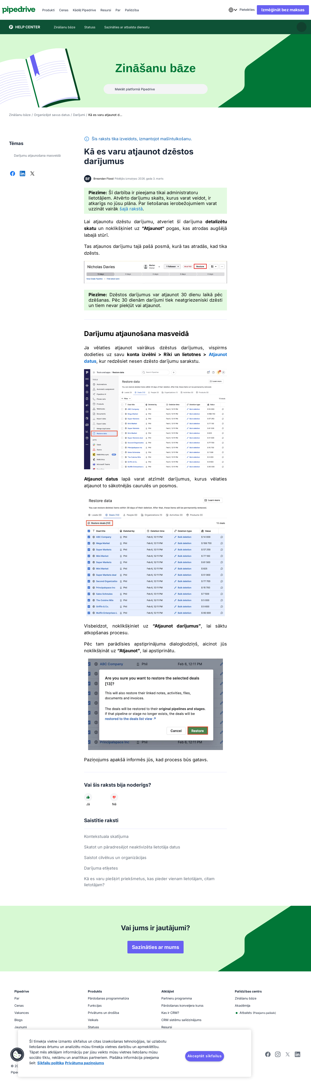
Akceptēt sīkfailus (204, 1056)
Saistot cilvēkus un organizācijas (115, 857)
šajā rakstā (131, 208)
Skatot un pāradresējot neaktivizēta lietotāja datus (132, 847)
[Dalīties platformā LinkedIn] (22, 174)
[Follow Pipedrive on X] (287, 1056)
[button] (17, 1054)
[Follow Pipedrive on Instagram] (277, 1056)
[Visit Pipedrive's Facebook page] (268, 1056)
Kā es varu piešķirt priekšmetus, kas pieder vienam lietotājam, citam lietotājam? (149, 881)
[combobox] (225, 10)
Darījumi (79, 115)
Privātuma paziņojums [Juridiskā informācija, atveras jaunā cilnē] (84, 1063)
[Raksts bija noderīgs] (88, 797)
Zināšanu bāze (20, 115)
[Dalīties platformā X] (32, 174)
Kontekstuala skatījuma (106, 836)
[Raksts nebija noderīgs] (114, 797)
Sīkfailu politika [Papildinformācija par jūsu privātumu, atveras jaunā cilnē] (50, 1063)
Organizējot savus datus (52, 115)
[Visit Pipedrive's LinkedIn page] (297, 1055)
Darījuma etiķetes (101, 868)
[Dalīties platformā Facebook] (12, 174)
